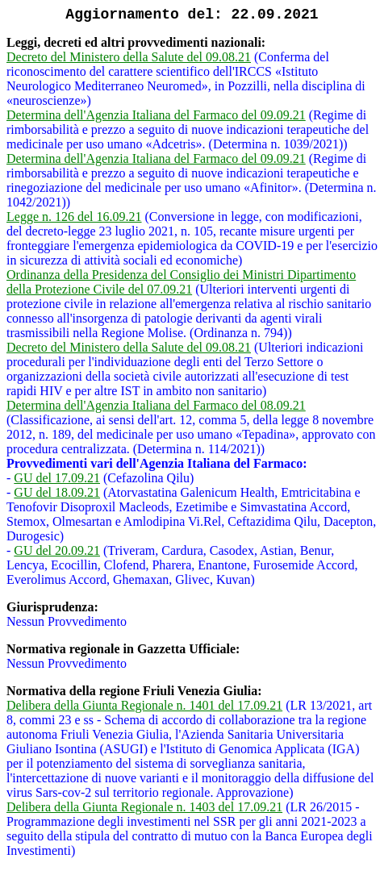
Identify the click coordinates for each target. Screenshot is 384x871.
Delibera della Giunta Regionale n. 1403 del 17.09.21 (144, 807)
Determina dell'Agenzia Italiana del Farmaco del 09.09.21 (156, 115)
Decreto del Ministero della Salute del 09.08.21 (128, 57)
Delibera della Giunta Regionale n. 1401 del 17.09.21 (144, 705)
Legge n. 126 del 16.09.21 (74, 216)
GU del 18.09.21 (57, 492)
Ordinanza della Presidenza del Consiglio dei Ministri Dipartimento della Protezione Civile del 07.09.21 (181, 282)
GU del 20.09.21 (57, 550)
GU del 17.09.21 (57, 478)
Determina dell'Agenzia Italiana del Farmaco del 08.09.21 (156, 405)
